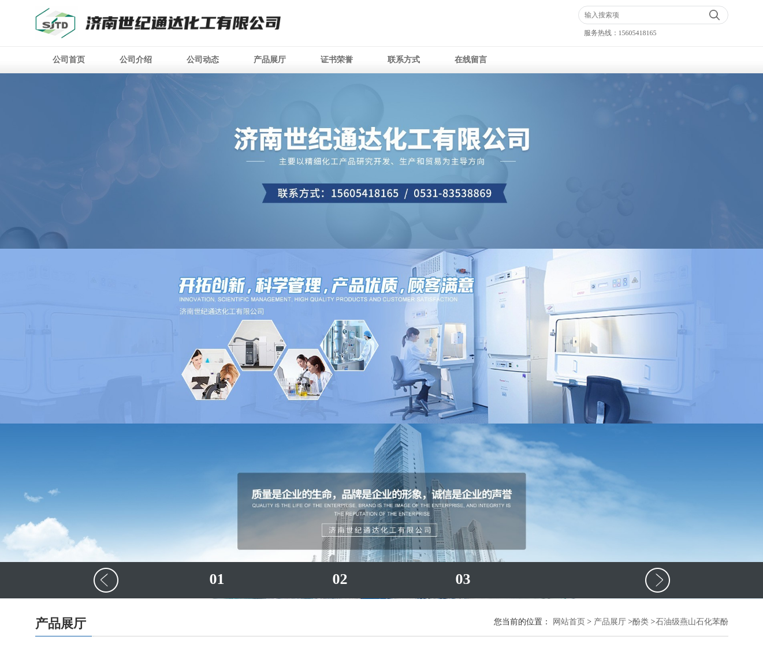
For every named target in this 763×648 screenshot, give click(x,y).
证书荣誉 (337, 59)
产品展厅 (270, 59)
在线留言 (471, 59)
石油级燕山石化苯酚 (692, 621)
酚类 (640, 621)
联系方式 (404, 59)
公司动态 (203, 59)
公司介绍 (136, 59)
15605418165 (638, 33)
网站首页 (569, 621)
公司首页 (69, 59)
